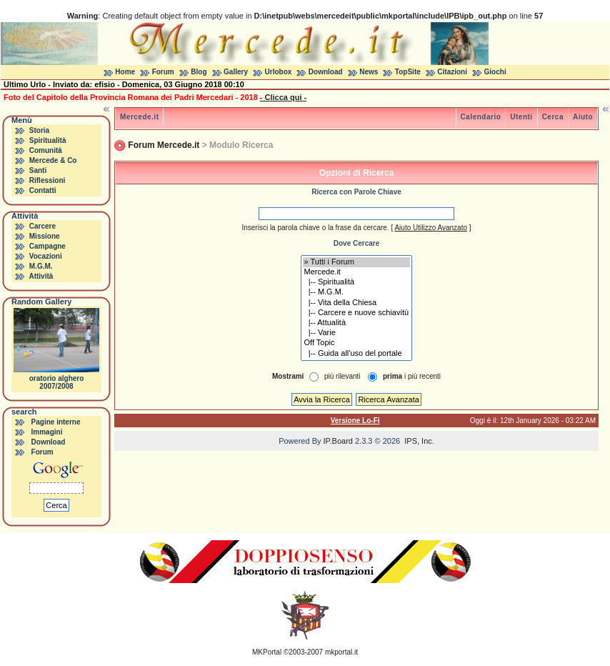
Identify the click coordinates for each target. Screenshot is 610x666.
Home (125, 72)
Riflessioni (47, 180)
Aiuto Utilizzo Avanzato (430, 228)
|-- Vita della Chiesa (357, 303)
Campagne (47, 246)
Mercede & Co (53, 160)
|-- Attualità (357, 323)
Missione (44, 236)
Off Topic (357, 343)
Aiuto (583, 117)
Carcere (42, 226)
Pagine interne (56, 422)
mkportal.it (341, 652)
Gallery (236, 72)
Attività (41, 276)
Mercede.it (139, 117)
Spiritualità (47, 140)
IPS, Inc (418, 441)
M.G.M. (41, 266)
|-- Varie (357, 333)
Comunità (45, 150)
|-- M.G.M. (357, 292)
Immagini (47, 432)
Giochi (495, 72)
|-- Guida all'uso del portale (357, 354)
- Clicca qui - (283, 97)
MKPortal (266, 652)
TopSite (408, 72)
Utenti (521, 117)
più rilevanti (342, 376)
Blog (198, 72)
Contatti (42, 190)
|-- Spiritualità (357, 282)
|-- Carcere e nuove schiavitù (357, 313)
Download (326, 72)
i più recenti (412, 376)
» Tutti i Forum (357, 262)
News (368, 72)
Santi (37, 170)
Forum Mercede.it (163, 145)
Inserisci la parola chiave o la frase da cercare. (315, 228)
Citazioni (452, 72)
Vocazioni (45, 256)
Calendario (481, 117)
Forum (163, 72)
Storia (39, 130)
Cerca (553, 117)
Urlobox (278, 72)
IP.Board (338, 441)
